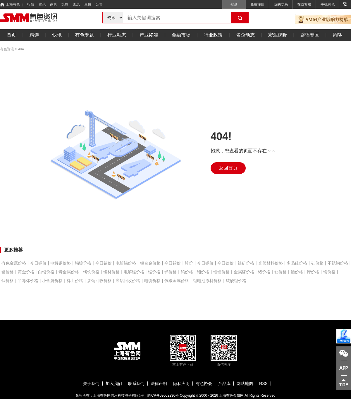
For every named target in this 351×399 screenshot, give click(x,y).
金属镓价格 (244, 272)
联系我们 (136, 383)
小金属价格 (52, 280)
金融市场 (181, 34)
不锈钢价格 (338, 263)
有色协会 (204, 383)
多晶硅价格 (297, 263)
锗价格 (264, 272)
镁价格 (329, 272)
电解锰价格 (134, 272)
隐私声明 (181, 383)
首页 (11, 34)
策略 (64, 4)
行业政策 (213, 34)
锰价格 (154, 272)
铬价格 (7, 272)
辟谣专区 (309, 34)
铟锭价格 (221, 272)
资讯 (42, 4)
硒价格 (297, 272)
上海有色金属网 (231, 395)
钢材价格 (111, 272)
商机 (53, 4)
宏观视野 (277, 34)
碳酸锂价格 (236, 280)
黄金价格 (26, 272)
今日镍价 (225, 263)
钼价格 (203, 272)
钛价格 (7, 280)
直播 (87, 4)
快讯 (57, 34)
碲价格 (313, 272)
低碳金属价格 (176, 280)
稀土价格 (75, 280)
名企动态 (245, 34)
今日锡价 (205, 263)
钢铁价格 (91, 272)
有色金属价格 (13, 263)
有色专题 (84, 34)
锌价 (189, 263)
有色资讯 (7, 49)
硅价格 (317, 263)
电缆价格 (152, 280)
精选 (34, 34)
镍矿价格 (246, 263)
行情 (30, 4)
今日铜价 (38, 263)
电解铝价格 (126, 263)
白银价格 (46, 272)
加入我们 (114, 383)
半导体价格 (28, 280)
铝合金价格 (150, 263)
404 (21, 49)
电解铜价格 (60, 263)
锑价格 (170, 272)
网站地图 (245, 383)
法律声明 (159, 383)
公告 (99, 4)
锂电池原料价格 (207, 280)
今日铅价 (172, 263)
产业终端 (149, 34)
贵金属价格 (68, 272)
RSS (263, 383)
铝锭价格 (83, 263)
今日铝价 (103, 263)
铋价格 (280, 272)
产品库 (224, 383)
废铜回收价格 (99, 280)
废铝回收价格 (128, 280)
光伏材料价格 (270, 263)
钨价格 (187, 272)
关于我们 (91, 383)
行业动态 (116, 34)
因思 (76, 4)
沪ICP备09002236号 (163, 395)
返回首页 (228, 167)
